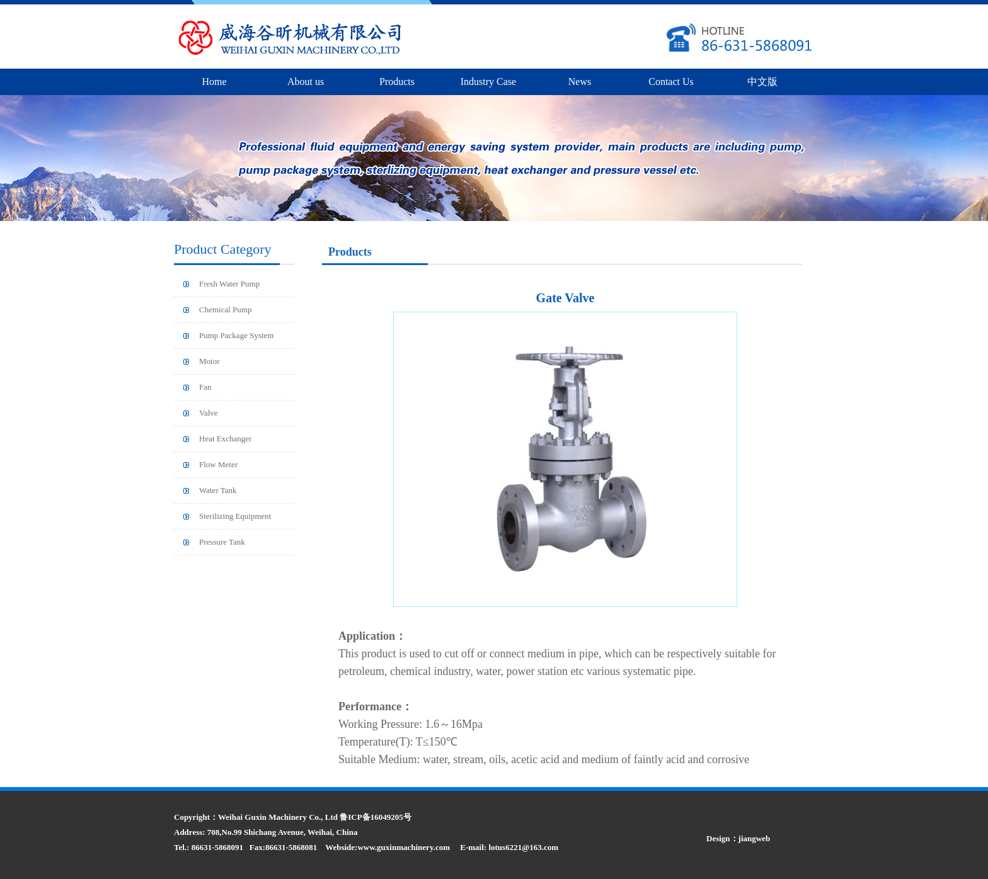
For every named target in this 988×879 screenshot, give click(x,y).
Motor (209, 361)
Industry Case (488, 81)
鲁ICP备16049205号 (375, 817)
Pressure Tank (222, 542)
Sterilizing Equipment (235, 516)
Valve (208, 412)
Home (214, 81)
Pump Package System (236, 335)
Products (397, 81)
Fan (205, 387)
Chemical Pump (225, 309)
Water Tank (218, 490)
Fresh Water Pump (229, 283)
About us (305, 81)
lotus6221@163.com (523, 847)
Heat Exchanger (225, 438)
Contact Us (671, 81)
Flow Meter (218, 464)
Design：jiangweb (738, 838)
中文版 (762, 81)
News (579, 81)
